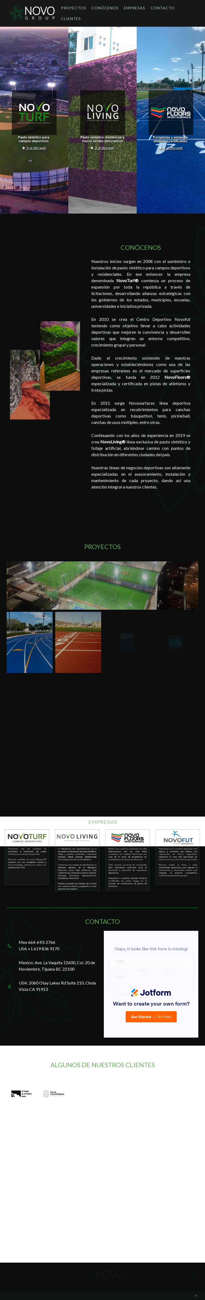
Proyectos (73, 8)
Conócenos (105, 8)
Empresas (134, 8)
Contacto (163, 8)
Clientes (71, 18)
